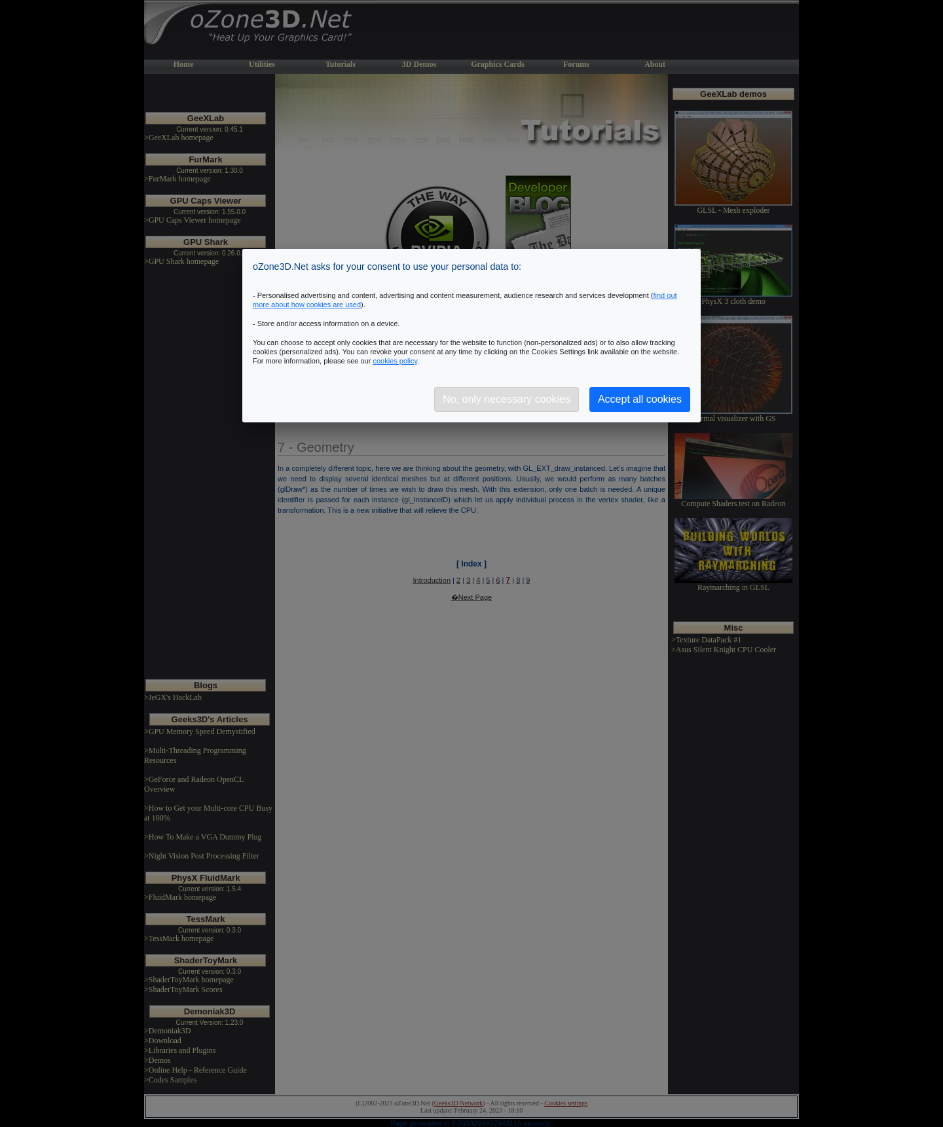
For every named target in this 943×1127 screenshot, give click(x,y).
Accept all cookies (640, 399)
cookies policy (395, 361)
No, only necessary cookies (506, 399)
